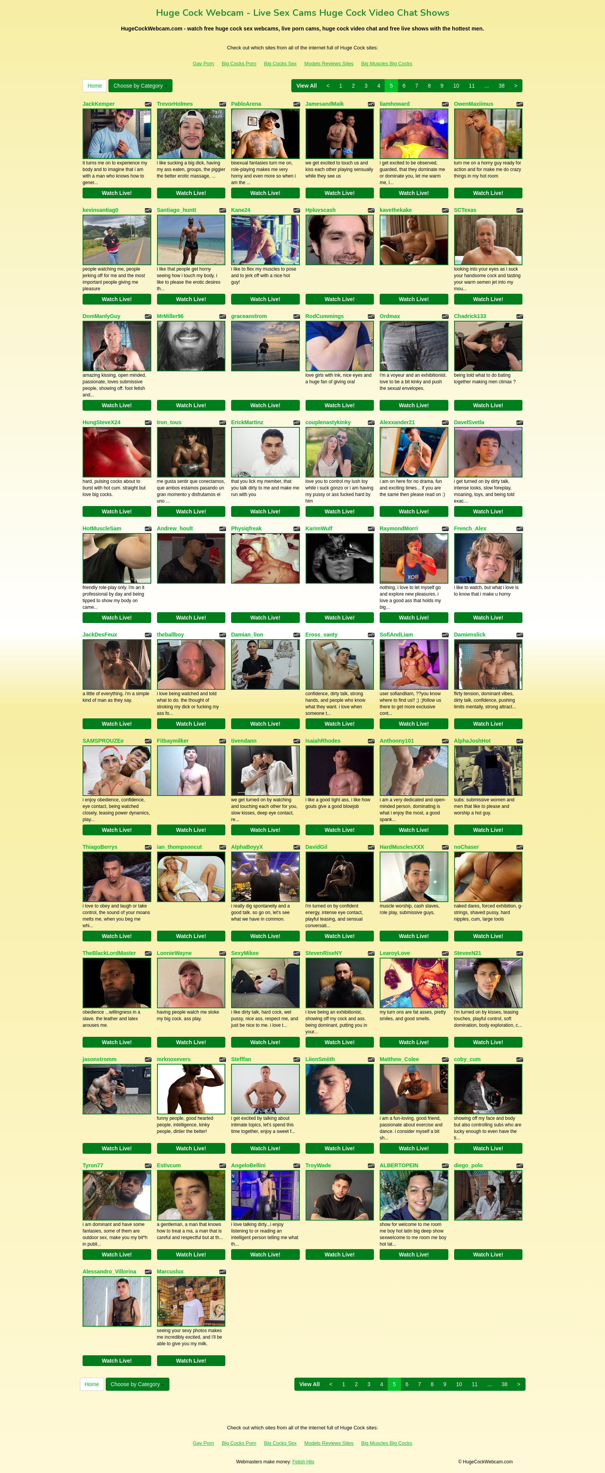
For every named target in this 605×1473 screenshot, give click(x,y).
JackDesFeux (100, 635)
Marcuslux (170, 1271)
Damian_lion (247, 635)
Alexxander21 (397, 422)
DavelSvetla (469, 422)
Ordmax (390, 316)
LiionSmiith (320, 1059)
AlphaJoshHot (472, 741)
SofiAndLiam (396, 635)
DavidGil (317, 847)
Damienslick (470, 635)
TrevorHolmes (175, 104)
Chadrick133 (470, 316)
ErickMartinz (247, 422)
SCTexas (465, 210)
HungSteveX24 (101, 422)
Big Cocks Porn (239, 63)
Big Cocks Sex (280, 63)
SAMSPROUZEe (103, 741)
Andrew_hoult (175, 528)
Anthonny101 (397, 741)
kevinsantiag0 (100, 210)
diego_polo (468, 1165)
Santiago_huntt (176, 210)
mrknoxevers (174, 1059)
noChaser (466, 847)
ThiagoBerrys (100, 847)
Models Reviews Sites (328, 63)
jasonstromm (100, 1059)
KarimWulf (319, 528)
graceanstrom (249, 316)
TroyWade (318, 1165)
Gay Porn (203, 63)
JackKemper (99, 104)
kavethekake (396, 210)
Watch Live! (117, 193)
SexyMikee (245, 953)
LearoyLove (395, 953)
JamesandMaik (325, 104)
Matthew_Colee (399, 1059)
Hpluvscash (321, 210)
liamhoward (395, 104)
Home (95, 86)
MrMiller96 (170, 316)
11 (472, 86)
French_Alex (470, 528)
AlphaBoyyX (247, 847)
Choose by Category (140, 86)
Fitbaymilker (173, 741)
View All (306, 86)
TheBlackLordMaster (109, 953)
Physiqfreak (246, 528)
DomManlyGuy (101, 316)
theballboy (170, 635)
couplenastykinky (328, 422)
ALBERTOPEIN (399, 1165)
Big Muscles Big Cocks (386, 63)
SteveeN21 (468, 953)
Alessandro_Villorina (109, 1271)
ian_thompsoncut (179, 847)
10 (456, 86)
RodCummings (325, 316)
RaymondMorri (399, 528)
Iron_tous (169, 422)
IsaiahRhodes (323, 741)
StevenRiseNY (324, 953)
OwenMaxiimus (473, 104)
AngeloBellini (248, 1165)
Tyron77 (93, 1165)
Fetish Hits (303, 1462)
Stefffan (241, 1059)
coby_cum (467, 1059)
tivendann (244, 741)
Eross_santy (322, 635)
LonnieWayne (174, 953)
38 (502, 86)
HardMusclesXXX (402, 847)
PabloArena (246, 104)
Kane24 (240, 210)
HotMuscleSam (102, 528)
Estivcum (169, 1165)
